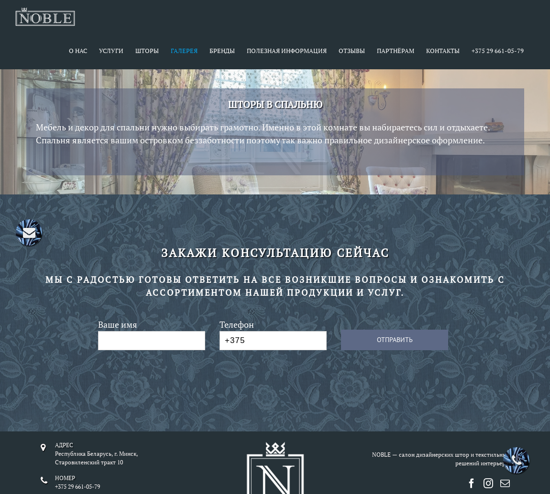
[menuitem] (84, 51)
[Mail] (505, 483)
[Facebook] (471, 483)
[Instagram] (488, 483)
